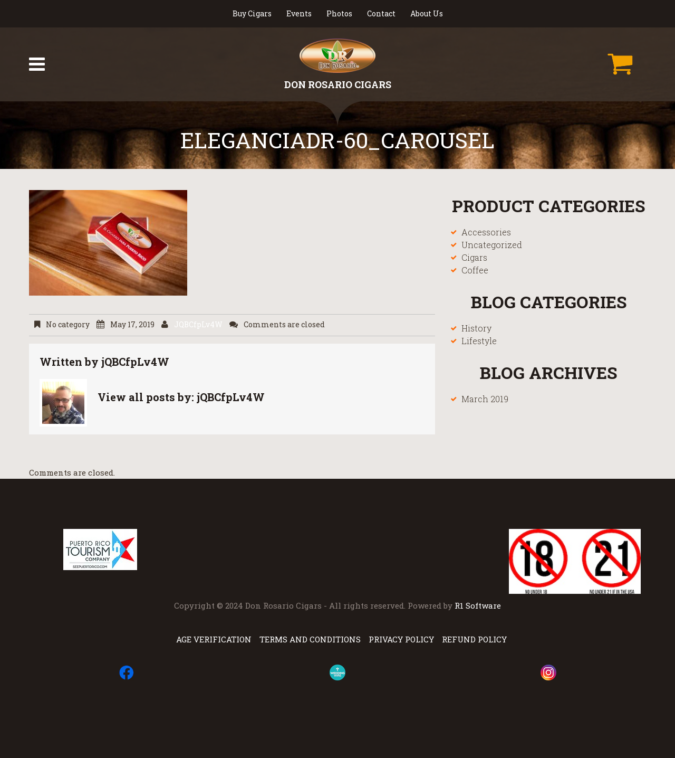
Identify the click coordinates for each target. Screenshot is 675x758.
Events (299, 13)
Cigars (474, 257)
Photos (339, 13)
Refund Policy (474, 639)
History (476, 328)
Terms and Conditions (310, 639)
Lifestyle (479, 340)
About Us (426, 13)
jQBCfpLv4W (198, 324)
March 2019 (484, 398)
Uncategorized (491, 244)
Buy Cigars (252, 13)
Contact (381, 13)
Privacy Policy (401, 639)
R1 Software (478, 605)
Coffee (474, 270)
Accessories (486, 232)
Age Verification (214, 639)
